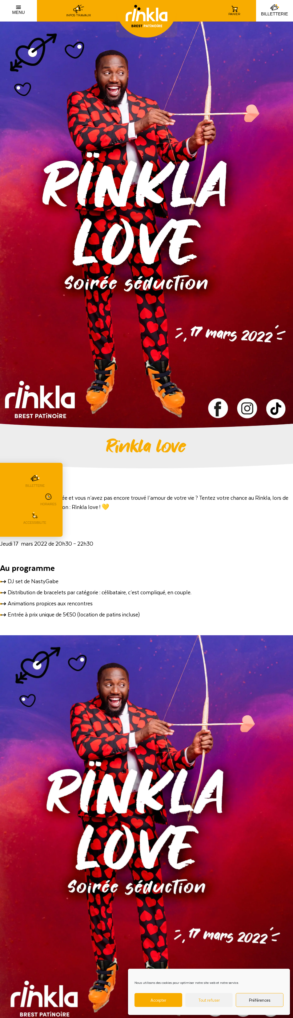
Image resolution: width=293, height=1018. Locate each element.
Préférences (259, 1000)
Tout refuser (209, 1000)
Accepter (158, 1000)
